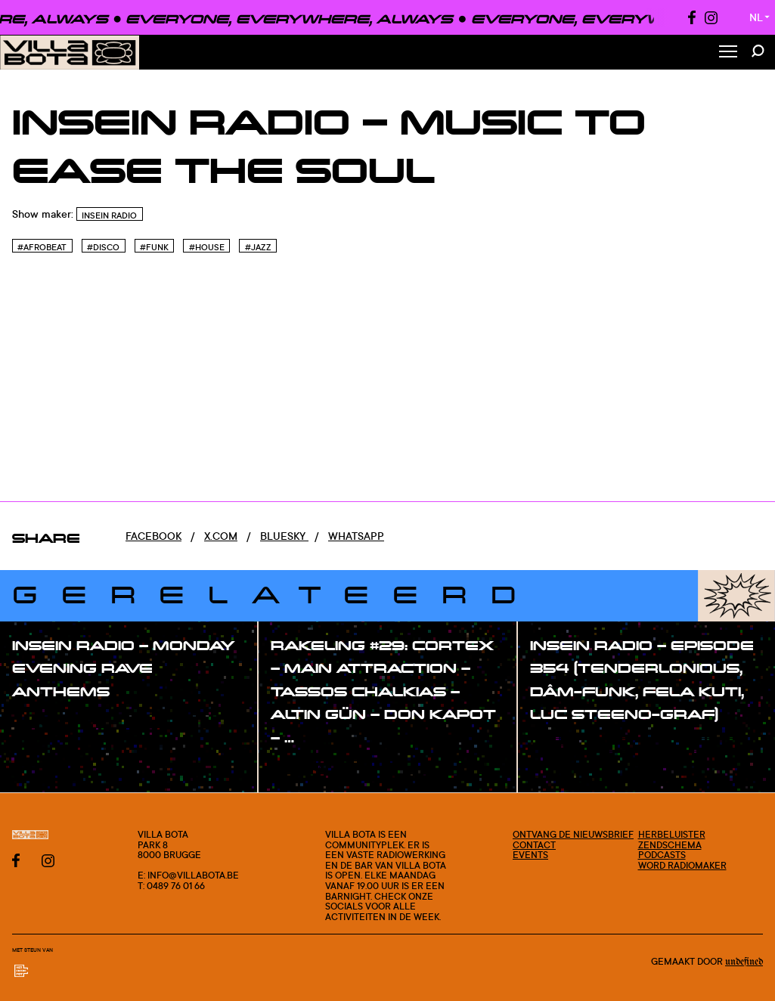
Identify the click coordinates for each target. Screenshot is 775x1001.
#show (45, 722)
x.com (220, 535)
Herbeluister (671, 834)
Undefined (744, 961)
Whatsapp (356, 535)
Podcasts (662, 854)
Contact (534, 844)
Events (530, 854)
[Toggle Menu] (728, 52)
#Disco (103, 247)
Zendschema (670, 844)
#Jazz (258, 247)
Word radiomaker (682, 865)
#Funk (154, 247)
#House (207, 247)
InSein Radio (109, 215)
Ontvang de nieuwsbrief (573, 834)
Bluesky (284, 535)
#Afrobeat (42, 247)
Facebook (153, 535)
